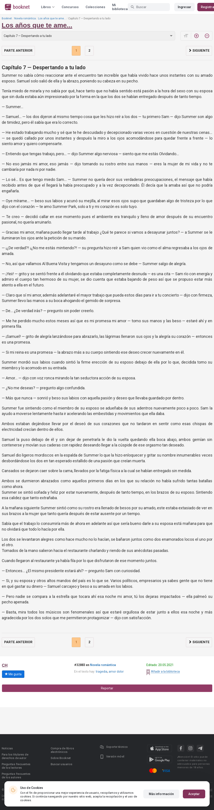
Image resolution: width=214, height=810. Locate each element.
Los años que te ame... (52, 18)
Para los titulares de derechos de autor (15, 756)
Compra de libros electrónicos (62, 750)
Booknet (7, 18)
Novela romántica (25, 18)
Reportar (107, 688)
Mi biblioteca (120, 7)
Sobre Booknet (61, 758)
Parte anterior (18, 51)
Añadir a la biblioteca (165, 671)
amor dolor (116, 671)
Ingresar (184, 7)
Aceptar (194, 794)
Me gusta (13, 674)
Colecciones (95, 7)
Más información (161, 794)
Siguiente (199, 51)
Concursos (70, 7)
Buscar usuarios (61, 764)
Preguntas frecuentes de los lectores (16, 766)
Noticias (7, 748)
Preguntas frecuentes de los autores (16, 775)
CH (5, 665)
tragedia (101, 671)
